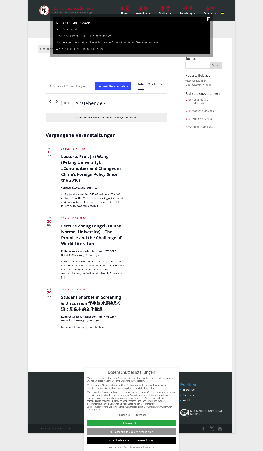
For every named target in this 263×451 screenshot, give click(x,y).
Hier (58, 42)
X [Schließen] (208, 19)
